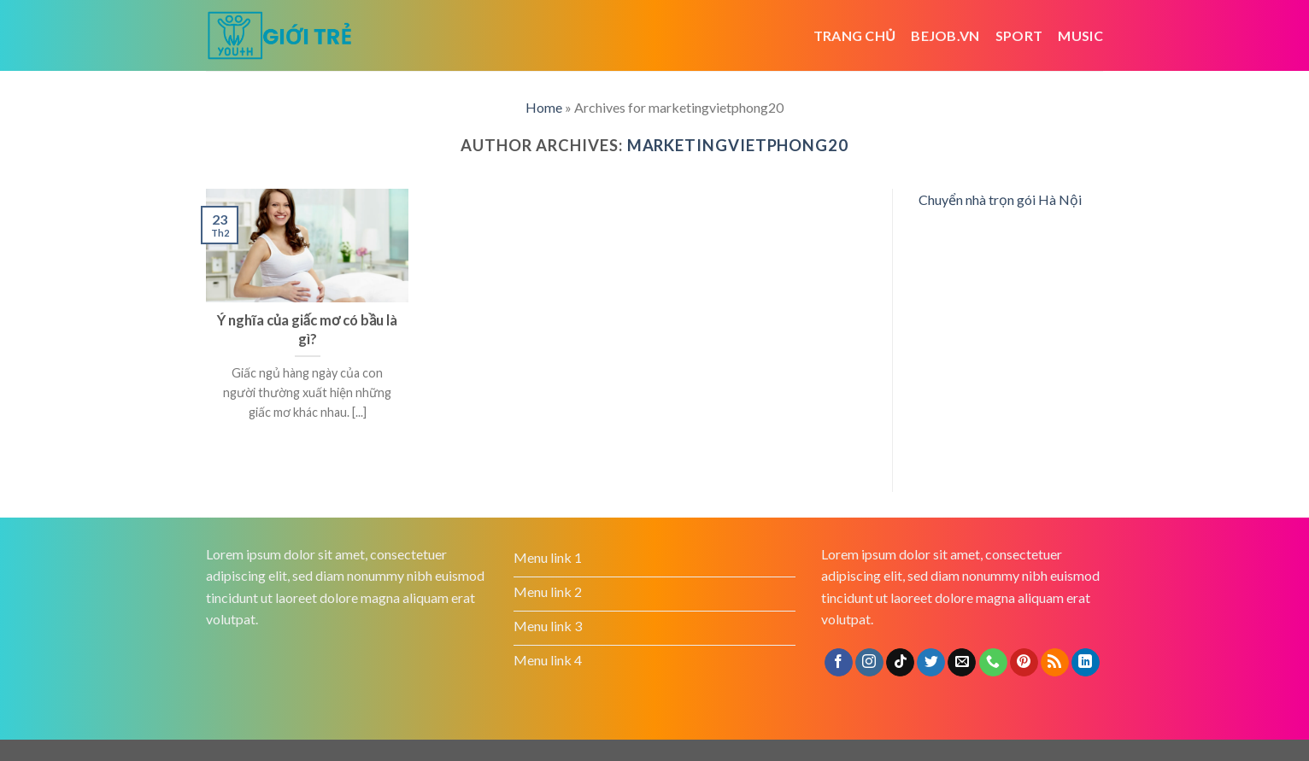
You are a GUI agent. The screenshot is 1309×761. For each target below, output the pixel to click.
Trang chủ (854, 35)
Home (543, 107)
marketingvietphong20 (737, 145)
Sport (1019, 35)
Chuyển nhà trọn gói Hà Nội (1000, 199)
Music (1080, 35)
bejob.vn (945, 35)
